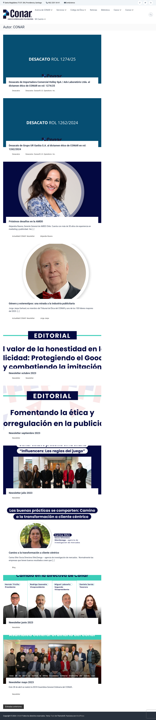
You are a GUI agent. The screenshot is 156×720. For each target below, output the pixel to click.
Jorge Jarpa (44, 318)
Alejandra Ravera (46, 236)
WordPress (80, 716)
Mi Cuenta (39, 19)
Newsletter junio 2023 (21, 622)
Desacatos (16, 91)
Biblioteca (105, 10)
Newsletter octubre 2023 (22, 373)
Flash (53, 716)
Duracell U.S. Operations (43, 91)
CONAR (19, 716)
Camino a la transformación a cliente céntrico (34, 552)
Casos (116, 10)
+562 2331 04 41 (54, 3)
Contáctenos (70, 3)
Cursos (128, 10)
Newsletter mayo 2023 (21, 682)
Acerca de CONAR (42, 10)
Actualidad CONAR (19, 236)
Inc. (54, 91)
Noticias (93, 10)
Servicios (60, 10)
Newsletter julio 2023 (20, 492)
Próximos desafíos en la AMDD (26, 221)
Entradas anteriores (13, 707)
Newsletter (31, 236)
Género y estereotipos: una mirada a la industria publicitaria (42, 303)
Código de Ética (77, 10)
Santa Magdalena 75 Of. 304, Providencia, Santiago (23, 3)
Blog (13, 567)
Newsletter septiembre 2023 (24, 433)
